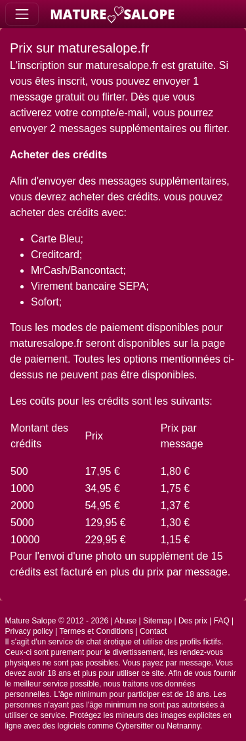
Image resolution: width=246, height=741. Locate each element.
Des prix (192, 620)
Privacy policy (29, 631)
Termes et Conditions (96, 631)
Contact (153, 631)
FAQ (222, 620)
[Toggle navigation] (22, 14)
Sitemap (157, 620)
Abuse (125, 620)
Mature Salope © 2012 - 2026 (57, 620)
